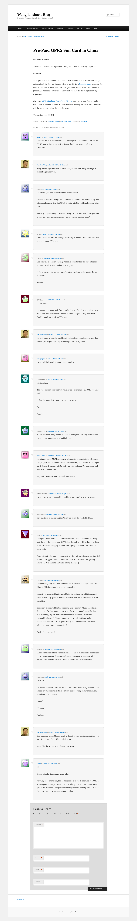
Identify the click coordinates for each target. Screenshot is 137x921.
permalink (84, 121)
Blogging (60, 28)
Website (37, 882)
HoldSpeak (20, 899)
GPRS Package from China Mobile (57, 101)
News (88, 28)
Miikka (39, 137)
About (96, 28)
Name (38, 858)
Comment (39, 824)
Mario (39, 764)
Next (117, 36)
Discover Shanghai (48, 28)
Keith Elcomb (41, 456)
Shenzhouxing (85, 84)
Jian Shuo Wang (39, 36)
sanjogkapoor (41, 359)
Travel (20, 28)
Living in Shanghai (32, 28)
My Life (79, 28)
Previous (109, 36)
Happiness (70, 28)
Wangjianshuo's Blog (33, 14)
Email (38, 870)
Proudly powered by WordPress (68, 912)
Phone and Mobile (53, 121)
